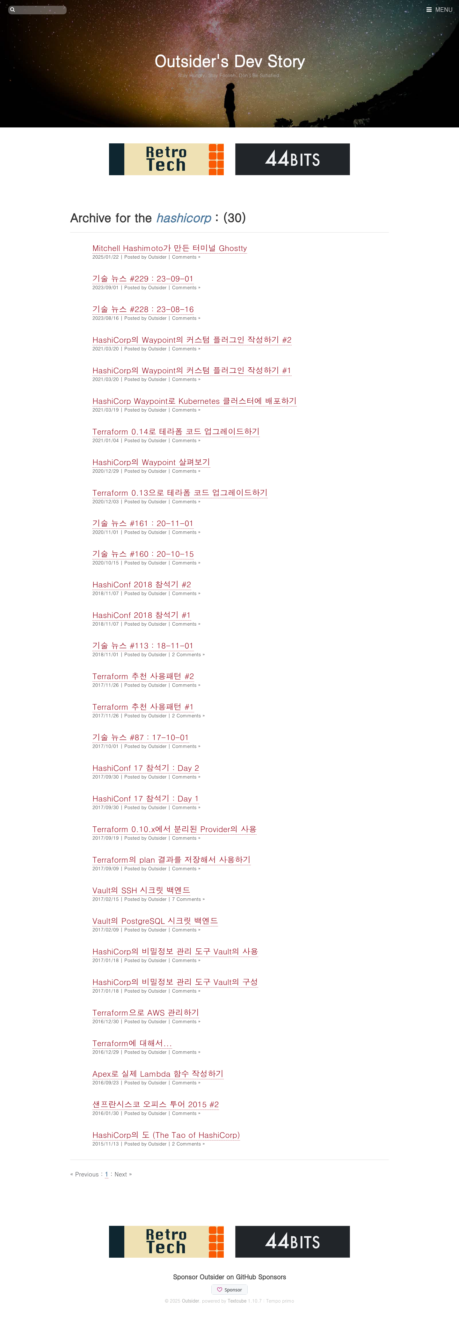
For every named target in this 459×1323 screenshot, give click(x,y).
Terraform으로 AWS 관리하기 (145, 1012)
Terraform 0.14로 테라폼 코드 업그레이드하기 (176, 431)
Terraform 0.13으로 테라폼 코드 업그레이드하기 (180, 492)
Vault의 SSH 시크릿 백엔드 (141, 889)
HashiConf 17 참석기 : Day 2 (145, 767)
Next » (123, 1173)
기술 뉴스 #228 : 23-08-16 (143, 308)
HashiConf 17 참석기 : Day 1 (145, 798)
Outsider (190, 1301)
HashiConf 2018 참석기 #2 (141, 584)
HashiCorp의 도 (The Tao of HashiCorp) (166, 1134)
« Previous (85, 1173)
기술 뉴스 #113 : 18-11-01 (143, 645)
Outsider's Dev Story (229, 60)
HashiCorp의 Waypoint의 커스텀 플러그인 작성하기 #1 (192, 370)
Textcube (237, 1301)
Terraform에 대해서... (132, 1042)
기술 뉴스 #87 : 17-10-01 (140, 737)
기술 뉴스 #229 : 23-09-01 (143, 278)
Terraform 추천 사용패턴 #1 (143, 706)
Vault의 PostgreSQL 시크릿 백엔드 (155, 920)
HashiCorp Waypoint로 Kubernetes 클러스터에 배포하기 (194, 400)
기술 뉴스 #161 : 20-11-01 (143, 522)
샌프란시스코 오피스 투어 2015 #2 (155, 1104)
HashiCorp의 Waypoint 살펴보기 (151, 461)
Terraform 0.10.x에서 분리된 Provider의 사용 (174, 828)
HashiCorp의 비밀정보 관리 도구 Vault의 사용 (175, 951)
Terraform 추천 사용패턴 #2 (143, 675)
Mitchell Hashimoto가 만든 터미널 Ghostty (169, 247)
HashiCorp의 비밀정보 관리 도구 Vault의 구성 (175, 981)
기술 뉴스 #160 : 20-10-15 (143, 553)
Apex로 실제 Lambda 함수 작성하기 (158, 1073)
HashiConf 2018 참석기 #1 (141, 614)
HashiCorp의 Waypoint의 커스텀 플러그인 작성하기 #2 (192, 339)
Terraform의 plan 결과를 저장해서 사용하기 (171, 859)
